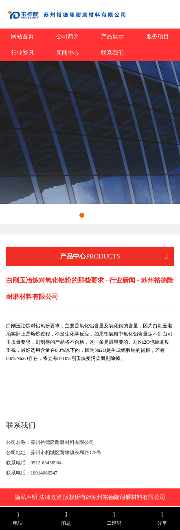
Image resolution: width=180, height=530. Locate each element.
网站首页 (22, 36)
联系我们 (112, 53)
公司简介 (67, 36)
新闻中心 (67, 53)
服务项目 (157, 36)
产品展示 (112, 36)
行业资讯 (22, 53)
